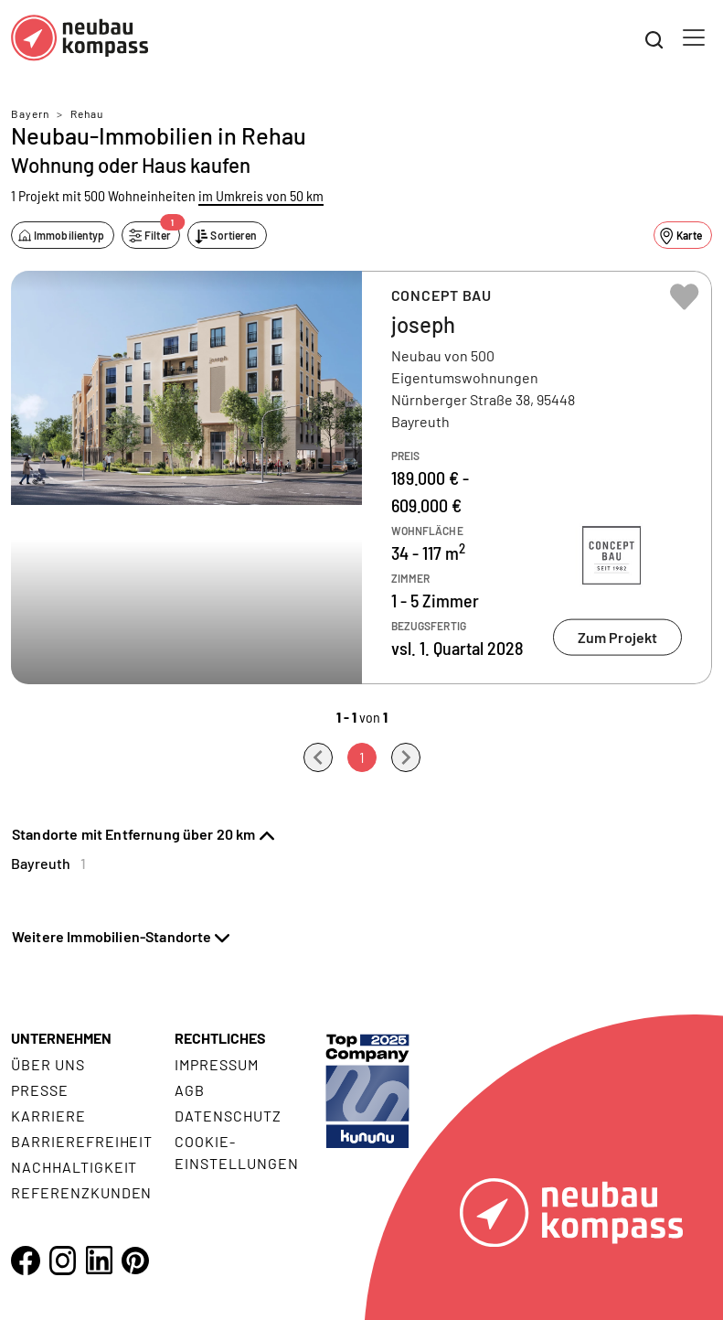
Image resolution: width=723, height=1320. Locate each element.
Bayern (30, 113)
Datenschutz (228, 1115)
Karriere (48, 1115)
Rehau (86, 113)
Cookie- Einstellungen (236, 1152)
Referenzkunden (81, 1192)
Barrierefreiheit (82, 1141)
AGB (190, 1090)
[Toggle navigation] (693, 37)
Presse (40, 1090)
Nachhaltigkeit (74, 1166)
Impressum (217, 1064)
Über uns (48, 1064)
